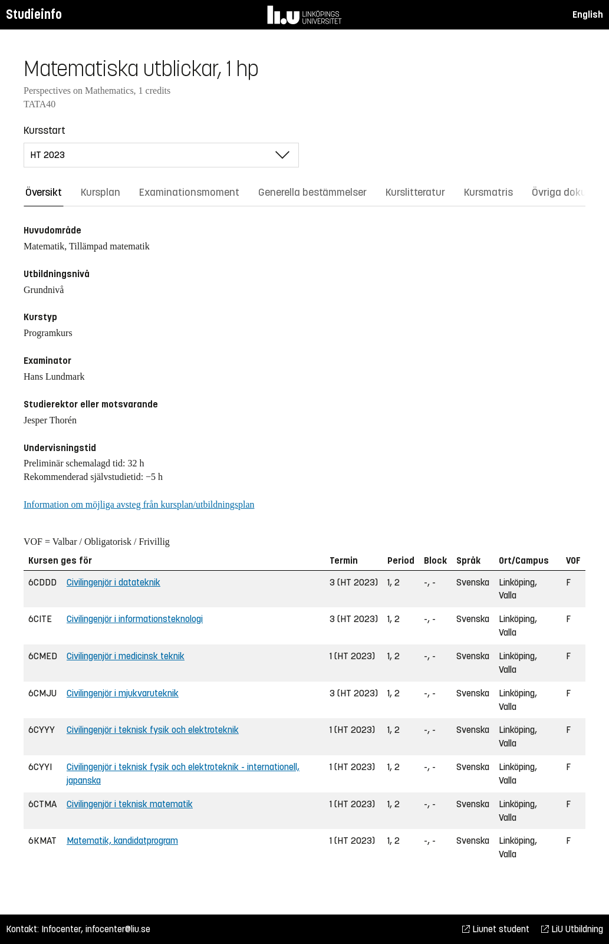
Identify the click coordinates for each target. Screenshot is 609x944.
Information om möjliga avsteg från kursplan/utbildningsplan (139, 504)
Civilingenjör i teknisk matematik (130, 804)
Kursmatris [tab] (488, 192)
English (587, 14)
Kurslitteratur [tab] (415, 192)
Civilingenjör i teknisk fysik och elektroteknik (153, 729)
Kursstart (44, 130)
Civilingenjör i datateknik (113, 582)
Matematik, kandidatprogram (122, 840)
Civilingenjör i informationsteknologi (135, 618)
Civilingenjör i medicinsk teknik (126, 656)
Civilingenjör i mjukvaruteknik (123, 693)
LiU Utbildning (572, 929)
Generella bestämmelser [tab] (312, 192)
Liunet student (495, 929)
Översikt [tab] (43, 192)
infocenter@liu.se (117, 929)
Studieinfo (34, 14)
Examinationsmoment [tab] (189, 192)
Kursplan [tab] (100, 192)
